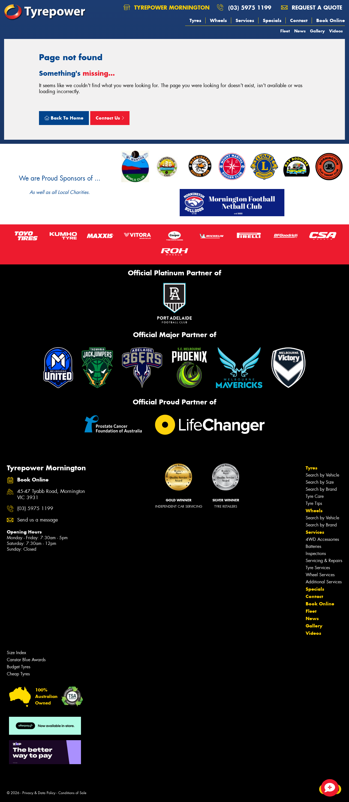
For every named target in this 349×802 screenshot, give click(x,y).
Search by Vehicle (322, 475)
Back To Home (63, 118)
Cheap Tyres (18, 674)
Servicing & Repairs (324, 560)
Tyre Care (315, 496)
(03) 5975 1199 (249, 7)
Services (245, 20)
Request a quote (311, 7)
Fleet (285, 30)
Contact (299, 20)
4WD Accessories (322, 539)
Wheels (218, 20)
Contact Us (110, 118)
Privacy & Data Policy (38, 793)
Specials (272, 20)
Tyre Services (318, 568)
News (300, 30)
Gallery (317, 30)
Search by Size (320, 482)
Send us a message (37, 520)
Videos (336, 30)
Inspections (316, 553)
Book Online (330, 20)
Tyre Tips (314, 503)
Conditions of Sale (72, 793)
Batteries (313, 546)
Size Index (16, 652)
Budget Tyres (18, 667)
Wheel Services (320, 575)
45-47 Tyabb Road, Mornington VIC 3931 (51, 494)
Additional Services (324, 582)
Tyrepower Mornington (167, 7)
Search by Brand (321, 489)
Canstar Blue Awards (26, 660)
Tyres (195, 20)
